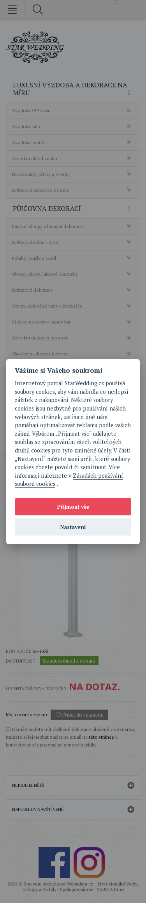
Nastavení (73, 526)
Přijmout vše (73, 506)
